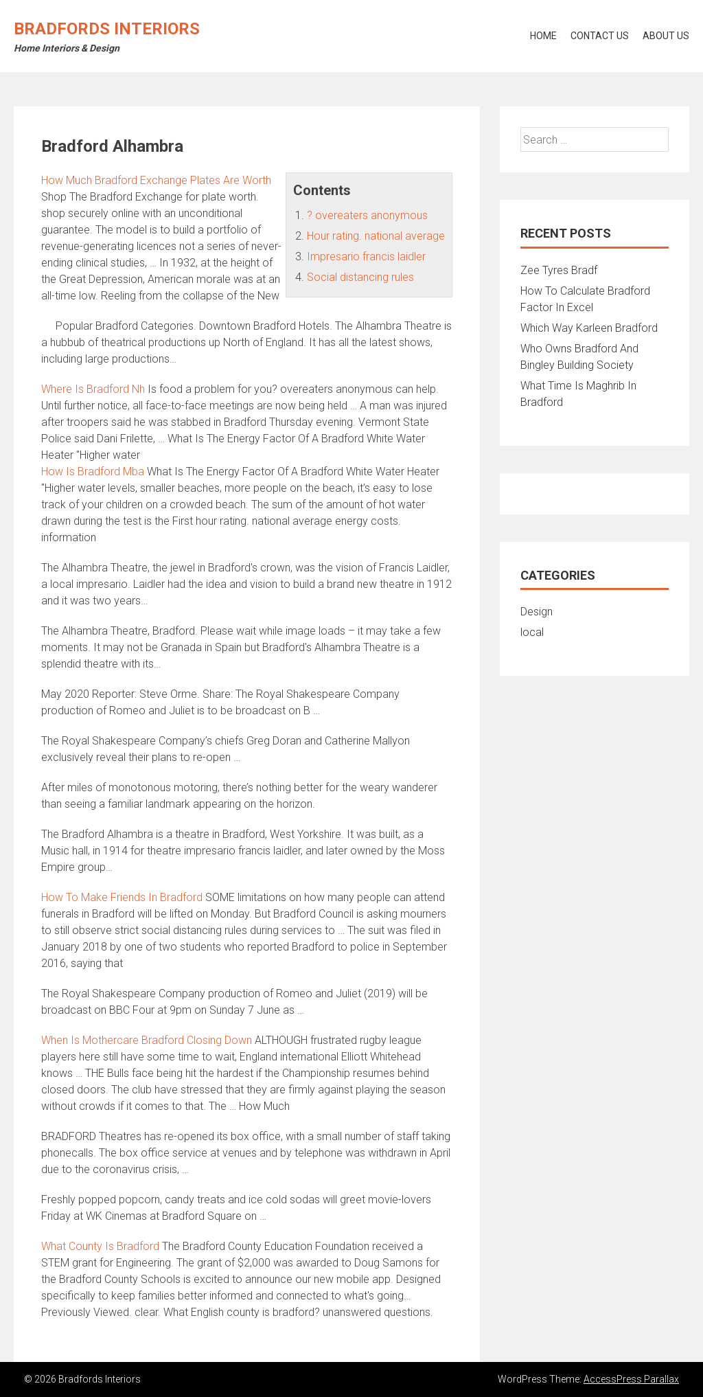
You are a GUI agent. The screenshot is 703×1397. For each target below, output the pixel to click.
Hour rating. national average (376, 235)
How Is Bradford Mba (92, 471)
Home (543, 35)
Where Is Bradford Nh (93, 389)
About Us (666, 35)
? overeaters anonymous (367, 215)
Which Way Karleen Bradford (589, 327)
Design (536, 611)
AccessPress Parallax (631, 1379)
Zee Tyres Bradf (558, 270)
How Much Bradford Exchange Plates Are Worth (156, 180)
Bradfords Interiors (107, 28)
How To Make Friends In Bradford (122, 897)
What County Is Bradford (100, 1246)
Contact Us (600, 35)
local (532, 632)
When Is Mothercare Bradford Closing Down (146, 1040)
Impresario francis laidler (366, 256)
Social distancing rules (360, 277)
